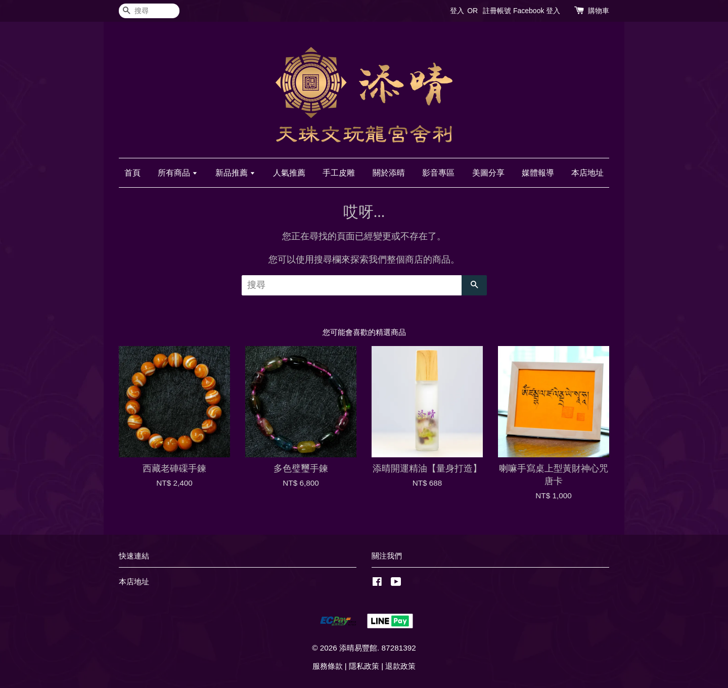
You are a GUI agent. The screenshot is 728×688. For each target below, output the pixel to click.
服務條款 (327, 666)
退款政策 (400, 666)
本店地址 (587, 172)
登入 (457, 11)
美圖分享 (488, 172)
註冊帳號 (497, 11)
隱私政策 (364, 666)
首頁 (132, 172)
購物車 (598, 11)
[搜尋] (149, 11)
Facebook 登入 (536, 11)
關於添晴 (389, 172)
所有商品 (178, 172)
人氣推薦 (289, 172)
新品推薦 (235, 172)
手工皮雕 (339, 172)
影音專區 (438, 172)
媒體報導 (538, 172)
